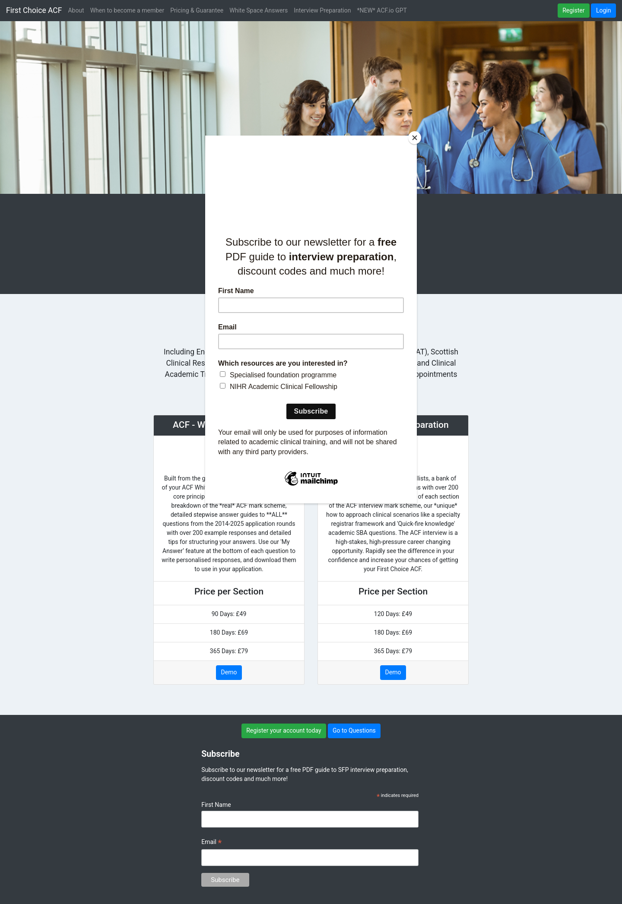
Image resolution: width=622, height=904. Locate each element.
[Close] (414, 137)
